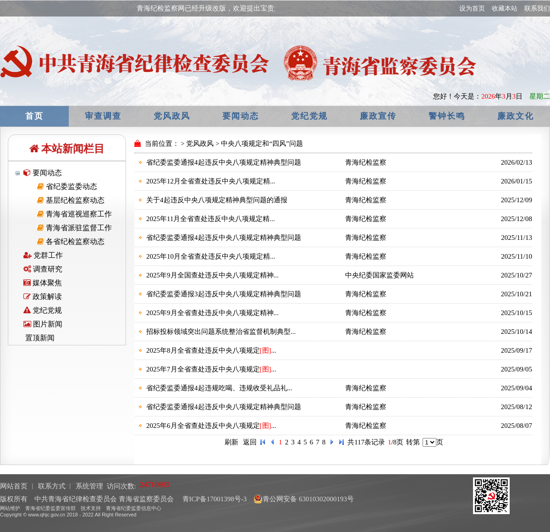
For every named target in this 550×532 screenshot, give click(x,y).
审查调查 (103, 116)
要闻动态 (240, 116)
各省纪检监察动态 (70, 241)
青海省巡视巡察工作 (74, 214)
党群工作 (43, 255)
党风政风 (172, 116)
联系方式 (52, 486)
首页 (34, 116)
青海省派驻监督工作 (74, 228)
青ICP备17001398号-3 (214, 499)
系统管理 (89, 486)
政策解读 (42, 296)
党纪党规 (309, 116)
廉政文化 (515, 116)
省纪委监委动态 (67, 186)
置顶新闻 (39, 338)
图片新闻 (42, 324)
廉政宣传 (378, 116)
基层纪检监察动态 (70, 200)
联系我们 (537, 8)
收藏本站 (504, 8)
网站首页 (14, 486)
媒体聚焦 (42, 283)
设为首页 (472, 8)
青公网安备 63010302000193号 (303, 499)
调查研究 (42, 269)
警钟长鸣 (447, 116)
